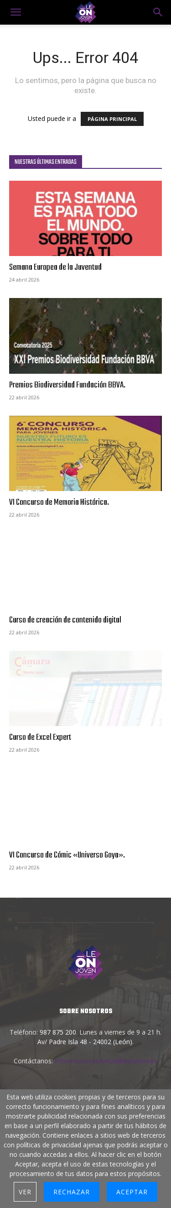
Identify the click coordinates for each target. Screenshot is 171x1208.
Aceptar (132, 1191)
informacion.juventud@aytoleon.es (106, 1060)
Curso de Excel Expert (40, 737)
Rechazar (71, 1191)
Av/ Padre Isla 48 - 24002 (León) (84, 1041)
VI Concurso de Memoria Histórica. (59, 502)
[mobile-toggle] (15, 12)
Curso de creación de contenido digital (65, 620)
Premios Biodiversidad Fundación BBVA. (67, 385)
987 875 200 (58, 1032)
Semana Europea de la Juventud (55, 267)
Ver (25, 1191)
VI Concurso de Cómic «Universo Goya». (67, 855)
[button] (158, 12)
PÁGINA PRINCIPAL (112, 118)
